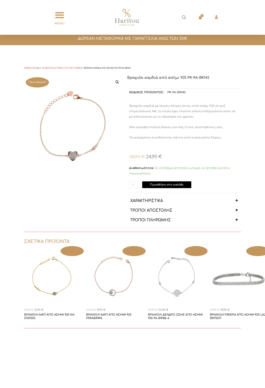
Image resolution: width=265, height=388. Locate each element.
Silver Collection (52, 68)
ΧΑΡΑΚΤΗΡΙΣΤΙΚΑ (146, 201)
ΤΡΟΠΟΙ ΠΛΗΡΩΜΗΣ (150, 220)
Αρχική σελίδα (32, 68)
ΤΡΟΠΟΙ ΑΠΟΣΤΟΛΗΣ (151, 210)
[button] (59, 15)
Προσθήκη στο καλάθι (167, 184)
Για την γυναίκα (73, 68)
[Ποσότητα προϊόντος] (134, 184)
